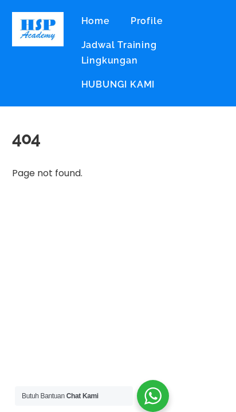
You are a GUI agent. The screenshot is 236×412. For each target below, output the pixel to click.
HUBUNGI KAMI (118, 84)
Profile (147, 20)
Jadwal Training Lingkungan (119, 52)
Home (95, 20)
